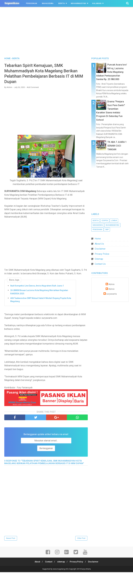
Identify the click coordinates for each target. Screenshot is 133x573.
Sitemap (99, 259)
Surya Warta (86, 570)
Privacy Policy (77, 562)
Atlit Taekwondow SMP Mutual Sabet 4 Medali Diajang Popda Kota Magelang (40, 300)
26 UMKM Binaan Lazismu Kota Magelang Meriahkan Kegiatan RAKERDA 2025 (39, 292)
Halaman (97, 3)
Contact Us (100, 264)
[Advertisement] (66, 33)
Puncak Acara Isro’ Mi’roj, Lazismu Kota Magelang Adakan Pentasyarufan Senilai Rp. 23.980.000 (111, 72)
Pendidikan (31, 3)
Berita (61, 3)
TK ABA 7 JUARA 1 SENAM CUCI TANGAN (117, 146)
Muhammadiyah (78, 3)
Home (98, 238)
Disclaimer (100, 248)
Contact (48, 562)
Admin (112, 284)
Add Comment (33, 88)
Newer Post (10, 539)
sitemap (61, 562)
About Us (99, 243)
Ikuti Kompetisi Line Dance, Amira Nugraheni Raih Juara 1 (37, 286)
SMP (107, 230)
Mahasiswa (48, 3)
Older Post (81, 539)
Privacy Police (102, 254)
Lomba (114, 221)
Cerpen (105, 221)
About (36, 562)
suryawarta (111, 294)
